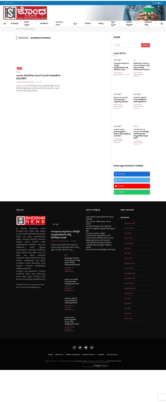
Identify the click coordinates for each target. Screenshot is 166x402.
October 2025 (129, 228)
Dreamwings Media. (81, 361)
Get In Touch (112, 354)
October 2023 (129, 243)
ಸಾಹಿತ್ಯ (100, 23)
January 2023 (129, 268)
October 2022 (129, 283)
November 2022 (130, 278)
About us (59, 354)
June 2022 (128, 303)
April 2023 (128, 253)
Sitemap (101, 354)
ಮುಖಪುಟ (15, 23)
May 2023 (128, 248)
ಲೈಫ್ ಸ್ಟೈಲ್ (113, 23)
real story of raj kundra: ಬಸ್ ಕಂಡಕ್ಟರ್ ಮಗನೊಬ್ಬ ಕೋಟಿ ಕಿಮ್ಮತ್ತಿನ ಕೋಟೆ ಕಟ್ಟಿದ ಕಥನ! (141, 134)
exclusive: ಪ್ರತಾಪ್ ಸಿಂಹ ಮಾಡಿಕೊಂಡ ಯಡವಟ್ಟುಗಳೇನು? (140, 100)
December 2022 (130, 273)
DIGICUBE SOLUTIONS (114, 361)
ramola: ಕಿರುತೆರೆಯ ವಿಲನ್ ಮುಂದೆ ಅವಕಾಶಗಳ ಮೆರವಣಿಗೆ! (38, 77)
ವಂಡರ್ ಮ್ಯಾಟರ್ (129, 23)
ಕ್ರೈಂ (75, 23)
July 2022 (128, 298)
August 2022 (129, 293)
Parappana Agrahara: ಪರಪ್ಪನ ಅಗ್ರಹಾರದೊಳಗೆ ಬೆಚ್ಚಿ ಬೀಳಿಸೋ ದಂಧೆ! (121, 66)
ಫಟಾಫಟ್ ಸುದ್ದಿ (148, 23)
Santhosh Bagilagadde (26, 82)
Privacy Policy (89, 354)
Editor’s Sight (59, 23)
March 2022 (128, 318)
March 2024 (128, 238)
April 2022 (128, 313)
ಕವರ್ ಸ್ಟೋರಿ (26, 23)
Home (18, 29)
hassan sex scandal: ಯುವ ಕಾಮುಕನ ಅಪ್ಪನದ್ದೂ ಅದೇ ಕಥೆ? (121, 100)
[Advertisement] (83, 385)
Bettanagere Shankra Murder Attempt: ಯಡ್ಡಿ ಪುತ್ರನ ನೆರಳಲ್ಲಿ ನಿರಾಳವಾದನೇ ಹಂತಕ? (142, 66)
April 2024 (128, 233)
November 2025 (130, 223)
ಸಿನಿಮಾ (88, 23)
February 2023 (129, 263)
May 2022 (128, 308)
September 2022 (130, 288)
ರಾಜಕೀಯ (44, 23)
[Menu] (5, 23)
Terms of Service (73, 354)
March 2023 (128, 258)
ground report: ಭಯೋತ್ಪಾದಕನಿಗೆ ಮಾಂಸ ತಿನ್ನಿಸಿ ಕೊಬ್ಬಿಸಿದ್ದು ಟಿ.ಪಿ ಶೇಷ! (122, 133)
